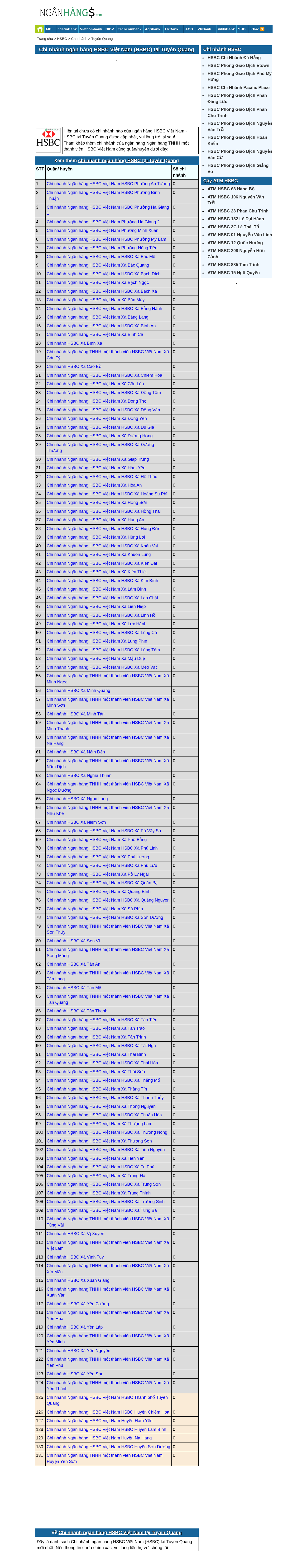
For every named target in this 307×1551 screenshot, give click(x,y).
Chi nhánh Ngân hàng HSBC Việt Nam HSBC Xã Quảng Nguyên (108, 855)
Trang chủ (45, 39)
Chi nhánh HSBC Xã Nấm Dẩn (76, 707)
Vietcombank (91, 29)
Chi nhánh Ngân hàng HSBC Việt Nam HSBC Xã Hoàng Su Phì (107, 448)
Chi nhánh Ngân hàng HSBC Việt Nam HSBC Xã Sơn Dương (105, 872)
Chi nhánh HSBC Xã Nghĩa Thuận (79, 730)
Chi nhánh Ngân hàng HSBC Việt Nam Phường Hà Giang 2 (103, 176)
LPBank (171, 29)
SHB (242, 29)
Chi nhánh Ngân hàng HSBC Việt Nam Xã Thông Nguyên (101, 1061)
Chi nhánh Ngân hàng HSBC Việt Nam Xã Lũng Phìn (97, 596)
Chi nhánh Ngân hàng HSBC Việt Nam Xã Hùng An (95, 474)
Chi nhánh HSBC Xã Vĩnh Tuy (75, 1211)
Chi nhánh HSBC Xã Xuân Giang (78, 1235)
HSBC (62, 39)
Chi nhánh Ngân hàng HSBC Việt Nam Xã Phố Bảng (97, 794)
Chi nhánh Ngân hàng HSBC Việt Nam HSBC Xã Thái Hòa (102, 1017)
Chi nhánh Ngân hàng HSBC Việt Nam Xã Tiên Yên (96, 1113)
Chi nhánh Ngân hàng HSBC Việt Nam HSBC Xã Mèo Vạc (102, 622)
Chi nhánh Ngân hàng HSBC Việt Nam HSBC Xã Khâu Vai (102, 500)
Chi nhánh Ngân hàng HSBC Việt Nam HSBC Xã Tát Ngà (101, 1000)
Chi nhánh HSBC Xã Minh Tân (76, 668)
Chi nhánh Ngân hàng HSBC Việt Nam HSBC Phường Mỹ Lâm (106, 194)
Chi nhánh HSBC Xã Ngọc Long (77, 753)
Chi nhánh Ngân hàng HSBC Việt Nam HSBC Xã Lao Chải (102, 552)
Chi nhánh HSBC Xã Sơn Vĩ (73, 895)
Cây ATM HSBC (220, 180)
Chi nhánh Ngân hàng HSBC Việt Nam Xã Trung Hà (96, 1130)
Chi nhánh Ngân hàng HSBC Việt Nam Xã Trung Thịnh (99, 1147)
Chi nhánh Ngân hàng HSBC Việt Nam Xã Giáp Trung (98, 414)
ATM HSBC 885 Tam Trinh (233, 264)
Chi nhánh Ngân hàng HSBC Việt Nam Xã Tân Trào (96, 983)
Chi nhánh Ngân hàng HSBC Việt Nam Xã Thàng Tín (97, 1043)
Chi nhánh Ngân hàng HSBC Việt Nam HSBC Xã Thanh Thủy (105, 1052)
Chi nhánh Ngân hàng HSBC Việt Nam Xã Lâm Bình (96, 544)
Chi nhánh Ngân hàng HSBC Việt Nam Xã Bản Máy (96, 254)
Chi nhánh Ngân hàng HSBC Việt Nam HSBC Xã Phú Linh (102, 803)
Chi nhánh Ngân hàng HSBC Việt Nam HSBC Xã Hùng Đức (103, 483)
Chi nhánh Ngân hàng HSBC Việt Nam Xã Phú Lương (98, 811)
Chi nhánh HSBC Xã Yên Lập (75, 1282)
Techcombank (130, 29)
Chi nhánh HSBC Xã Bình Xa (74, 298)
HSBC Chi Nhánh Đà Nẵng (234, 57)
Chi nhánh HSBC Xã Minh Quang (78, 645)
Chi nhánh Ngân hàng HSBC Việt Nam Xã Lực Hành (97, 578)
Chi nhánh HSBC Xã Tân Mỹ (74, 942)
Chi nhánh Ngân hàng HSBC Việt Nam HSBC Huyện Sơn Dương (108, 1401)
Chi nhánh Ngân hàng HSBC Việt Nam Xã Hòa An (94, 440)
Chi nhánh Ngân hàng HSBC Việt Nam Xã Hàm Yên (96, 422)
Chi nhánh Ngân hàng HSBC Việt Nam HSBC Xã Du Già (100, 382)
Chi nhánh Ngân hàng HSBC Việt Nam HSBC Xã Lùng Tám (103, 604)
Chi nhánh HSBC (222, 49)
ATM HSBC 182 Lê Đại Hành (236, 218)
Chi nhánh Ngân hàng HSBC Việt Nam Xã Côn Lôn (95, 338)
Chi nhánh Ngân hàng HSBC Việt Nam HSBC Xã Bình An (101, 280)
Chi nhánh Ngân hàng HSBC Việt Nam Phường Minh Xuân (102, 185)
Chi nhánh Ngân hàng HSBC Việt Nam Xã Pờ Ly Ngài (98, 829)
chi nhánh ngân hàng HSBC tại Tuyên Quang (128, 115)
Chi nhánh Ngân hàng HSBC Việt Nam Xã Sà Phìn (95, 863)
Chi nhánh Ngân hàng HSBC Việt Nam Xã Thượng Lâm (100, 1078)
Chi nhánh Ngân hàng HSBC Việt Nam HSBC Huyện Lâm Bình (106, 1384)
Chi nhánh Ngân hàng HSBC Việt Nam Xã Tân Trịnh (96, 991)
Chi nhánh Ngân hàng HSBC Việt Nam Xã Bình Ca (95, 289)
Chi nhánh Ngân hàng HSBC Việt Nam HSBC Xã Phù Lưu (102, 820)
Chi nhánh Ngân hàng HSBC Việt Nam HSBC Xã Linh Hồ (101, 570)
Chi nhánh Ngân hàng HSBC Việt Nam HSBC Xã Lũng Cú (102, 587)
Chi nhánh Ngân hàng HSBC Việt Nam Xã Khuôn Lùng (99, 509)
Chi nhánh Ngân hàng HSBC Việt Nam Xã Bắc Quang (98, 220)
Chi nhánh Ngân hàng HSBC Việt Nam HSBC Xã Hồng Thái (104, 466)
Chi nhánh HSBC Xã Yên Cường (78, 1258)
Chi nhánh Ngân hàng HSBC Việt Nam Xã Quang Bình (99, 846)
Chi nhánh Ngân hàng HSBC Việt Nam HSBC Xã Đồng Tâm (104, 347)
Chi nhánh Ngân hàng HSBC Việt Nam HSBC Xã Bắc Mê (101, 211)
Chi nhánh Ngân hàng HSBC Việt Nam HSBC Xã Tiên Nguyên (106, 1104)
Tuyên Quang (102, 39)
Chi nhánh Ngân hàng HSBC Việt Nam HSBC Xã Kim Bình (102, 535)
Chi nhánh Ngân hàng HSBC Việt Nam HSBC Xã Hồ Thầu (102, 431)
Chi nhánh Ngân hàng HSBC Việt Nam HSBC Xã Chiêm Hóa (104, 330)
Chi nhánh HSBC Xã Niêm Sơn (76, 777)
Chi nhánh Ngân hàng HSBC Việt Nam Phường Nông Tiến (102, 202)
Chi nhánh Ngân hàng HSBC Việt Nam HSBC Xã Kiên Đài (102, 518)
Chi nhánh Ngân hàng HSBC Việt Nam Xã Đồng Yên (97, 373)
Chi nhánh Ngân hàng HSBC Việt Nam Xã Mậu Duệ (96, 613)
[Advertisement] (117, 68)
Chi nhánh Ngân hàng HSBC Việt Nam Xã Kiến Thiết (97, 526)
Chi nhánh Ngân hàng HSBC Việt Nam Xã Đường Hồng (100, 390)
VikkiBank (226, 29)
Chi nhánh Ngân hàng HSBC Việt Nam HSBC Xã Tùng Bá (102, 1165)
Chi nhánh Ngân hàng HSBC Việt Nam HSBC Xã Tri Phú (100, 1121)
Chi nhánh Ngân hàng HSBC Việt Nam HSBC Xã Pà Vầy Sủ (104, 785)
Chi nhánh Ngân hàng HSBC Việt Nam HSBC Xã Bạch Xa (102, 246)
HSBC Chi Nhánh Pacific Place (239, 87)
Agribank (152, 29)
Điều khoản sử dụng (188, 1531)
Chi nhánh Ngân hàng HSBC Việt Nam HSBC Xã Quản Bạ (102, 837)
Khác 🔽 (257, 29)
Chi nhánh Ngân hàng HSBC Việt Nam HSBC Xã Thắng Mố (103, 1035)
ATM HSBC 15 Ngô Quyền (234, 272)
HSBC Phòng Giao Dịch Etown (238, 65)
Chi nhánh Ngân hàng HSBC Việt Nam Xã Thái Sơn (96, 1026)
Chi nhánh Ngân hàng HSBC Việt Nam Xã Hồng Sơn (97, 457)
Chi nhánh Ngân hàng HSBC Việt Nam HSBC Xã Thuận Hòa (104, 1069)
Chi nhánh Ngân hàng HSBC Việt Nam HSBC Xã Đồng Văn (103, 364)
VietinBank (67, 29)
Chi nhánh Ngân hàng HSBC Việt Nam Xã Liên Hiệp (96, 561)
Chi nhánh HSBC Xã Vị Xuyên (75, 1188)
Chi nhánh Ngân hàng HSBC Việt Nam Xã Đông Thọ (97, 356)
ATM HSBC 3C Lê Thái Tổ (233, 227)
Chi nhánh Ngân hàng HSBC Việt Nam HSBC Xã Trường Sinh (106, 1156)
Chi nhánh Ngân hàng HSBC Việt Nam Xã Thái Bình (96, 1009)
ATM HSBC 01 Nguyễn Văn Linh (240, 234)
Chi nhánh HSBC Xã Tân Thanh (77, 966)
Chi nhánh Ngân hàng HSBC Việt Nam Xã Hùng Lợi (96, 492)
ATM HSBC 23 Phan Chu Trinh (238, 211)
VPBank (204, 29)
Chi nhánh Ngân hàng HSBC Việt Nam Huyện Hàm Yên (100, 1375)
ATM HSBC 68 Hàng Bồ (231, 189)
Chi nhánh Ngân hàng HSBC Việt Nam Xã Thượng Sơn (99, 1095)
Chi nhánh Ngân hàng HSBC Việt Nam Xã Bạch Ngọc (98, 237)
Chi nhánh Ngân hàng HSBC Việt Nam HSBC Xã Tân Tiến (102, 974)
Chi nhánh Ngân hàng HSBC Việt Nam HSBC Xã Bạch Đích (104, 228)
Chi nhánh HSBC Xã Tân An (74, 919)
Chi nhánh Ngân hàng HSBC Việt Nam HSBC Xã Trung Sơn (104, 1139)
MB (49, 29)
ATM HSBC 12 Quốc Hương (235, 242)
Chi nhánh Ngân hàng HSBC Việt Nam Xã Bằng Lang (98, 272)
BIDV (110, 29)
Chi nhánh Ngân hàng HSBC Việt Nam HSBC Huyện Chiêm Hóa (108, 1366)
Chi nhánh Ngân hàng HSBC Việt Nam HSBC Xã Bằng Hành (104, 263)
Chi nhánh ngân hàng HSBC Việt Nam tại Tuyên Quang (120, 1487)
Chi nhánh (79, 39)
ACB (189, 29)
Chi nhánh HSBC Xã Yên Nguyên (78, 1305)
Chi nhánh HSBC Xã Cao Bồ (74, 321)
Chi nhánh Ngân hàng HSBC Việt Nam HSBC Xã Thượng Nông (107, 1087)
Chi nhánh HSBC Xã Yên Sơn (75, 1328)
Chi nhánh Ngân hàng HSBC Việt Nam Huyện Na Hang (99, 1393)
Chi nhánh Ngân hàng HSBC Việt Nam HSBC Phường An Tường (108, 138)
